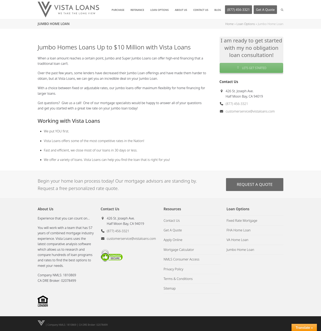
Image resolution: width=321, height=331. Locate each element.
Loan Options (245, 24)
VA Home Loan (238, 240)
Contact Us (172, 220)
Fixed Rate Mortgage (242, 220)
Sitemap (170, 288)
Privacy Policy (173, 269)
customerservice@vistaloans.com (250, 111)
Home (229, 24)
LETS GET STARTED (251, 68)
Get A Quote (173, 230)
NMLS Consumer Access (181, 259)
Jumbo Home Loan (240, 249)
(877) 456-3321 (237, 103)
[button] (282, 10)
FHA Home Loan (239, 230)
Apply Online (173, 240)
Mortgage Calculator (179, 249)
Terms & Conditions (178, 278)
